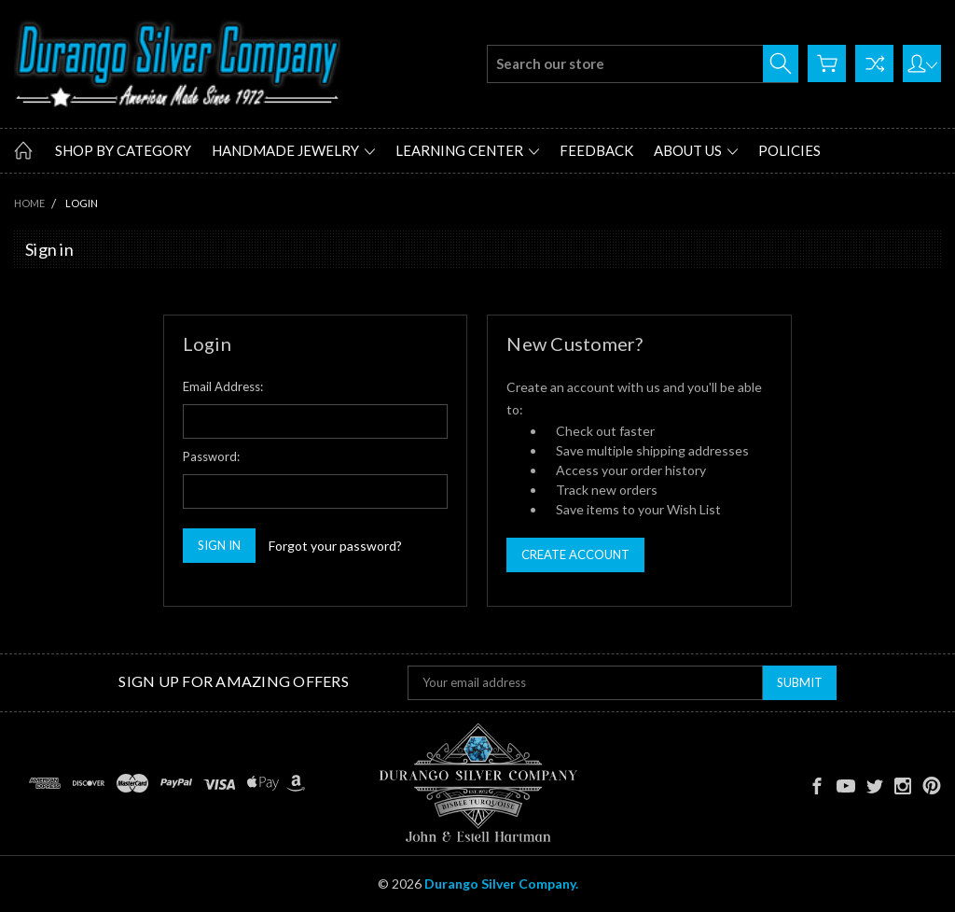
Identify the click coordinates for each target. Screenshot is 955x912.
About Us (696, 150)
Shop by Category (123, 150)
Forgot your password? (335, 546)
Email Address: (223, 386)
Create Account (575, 554)
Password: (211, 456)
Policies (789, 150)
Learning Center (467, 150)
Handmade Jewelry (293, 150)
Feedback (596, 150)
